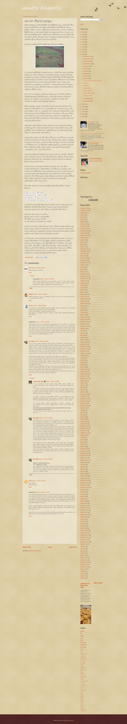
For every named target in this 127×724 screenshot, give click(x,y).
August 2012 (83, 516)
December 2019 (84, 319)
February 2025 (84, 224)
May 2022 (83, 269)
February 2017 (84, 394)
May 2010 (83, 576)
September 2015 (84, 433)
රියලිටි (82, 697)
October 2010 (83, 564)
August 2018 (83, 355)
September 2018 (84, 353)
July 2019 (82, 330)
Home (50, 547)
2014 (83, 106)
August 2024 (83, 237)
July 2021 (82, 285)
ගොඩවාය (82, 660)
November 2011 (84, 537)
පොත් (81, 688)
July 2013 (82, 492)
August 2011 (83, 544)
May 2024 (83, 244)
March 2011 (83, 555)
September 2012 (84, 514)
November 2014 (84, 455)
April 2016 (86, 76)
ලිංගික (82, 699)
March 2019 (83, 339)
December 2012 (84, 507)
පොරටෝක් (83, 690)
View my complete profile (95, 161)
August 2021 (83, 283)
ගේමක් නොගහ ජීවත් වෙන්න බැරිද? (85, 585)
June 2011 (83, 548)
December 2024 (84, 228)
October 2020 (83, 301)
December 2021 (84, 276)
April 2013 (83, 498)
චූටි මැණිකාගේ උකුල (93, 122)
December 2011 (84, 535)
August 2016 (87, 66)
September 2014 (84, 460)
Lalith (30, 480)
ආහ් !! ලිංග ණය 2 (87, 95)
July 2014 (82, 464)
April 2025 (83, 219)
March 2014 (83, 473)
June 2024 (83, 242)
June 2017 (83, 385)
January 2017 (83, 396)
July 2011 (82, 546)
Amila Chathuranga (38, 381)
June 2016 (86, 71)
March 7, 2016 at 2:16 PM (41, 341)
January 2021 (83, 296)
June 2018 (83, 360)
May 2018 (83, 362)
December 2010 (84, 562)
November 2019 (84, 321)
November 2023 (84, 249)
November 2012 (84, 510)
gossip (82, 635)
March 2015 (83, 446)
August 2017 (83, 380)
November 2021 (84, 278)
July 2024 (82, 240)
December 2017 (84, 374)
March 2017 (83, 392)
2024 (83, 34)
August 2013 (83, 489)
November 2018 (84, 349)
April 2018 (83, 364)
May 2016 (86, 73)
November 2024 (84, 230)
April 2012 (83, 526)
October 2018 (83, 351)
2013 (83, 109)
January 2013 (83, 505)
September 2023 (84, 251)
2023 (83, 37)
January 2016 (87, 101)
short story (83, 642)
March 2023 (83, 255)
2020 (83, 44)
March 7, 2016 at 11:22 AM (42, 322)
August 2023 (83, 253)
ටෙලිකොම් (83, 667)
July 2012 (82, 519)
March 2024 (83, 246)
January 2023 (83, 260)
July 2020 (82, 308)
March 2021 (83, 292)
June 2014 (83, 467)
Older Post (73, 547)
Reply (30, 272)
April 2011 (83, 553)
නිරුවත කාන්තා (87, 88)
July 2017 (82, 383)
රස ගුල (82, 694)
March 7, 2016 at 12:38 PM (47, 279)
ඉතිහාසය (82, 649)
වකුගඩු (82, 701)
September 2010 (84, 566)
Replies (32, 276)
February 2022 (84, 274)
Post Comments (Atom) (35, 550)
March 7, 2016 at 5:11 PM (38, 480)
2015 (83, 104)
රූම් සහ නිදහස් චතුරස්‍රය (89, 93)
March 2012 (83, 528)
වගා (81, 703)
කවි (81, 651)
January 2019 (83, 344)
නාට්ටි (82, 678)
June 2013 (83, 494)
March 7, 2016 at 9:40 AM (39, 305)
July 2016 (86, 68)
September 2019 (84, 326)
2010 (83, 116)
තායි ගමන (83, 669)
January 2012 (83, 532)
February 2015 (84, 448)
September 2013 (84, 487)
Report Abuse (98, 583)
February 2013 (84, 503)
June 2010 (83, 573)
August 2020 (83, 305)
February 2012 (84, 530)
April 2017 (83, 389)
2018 (83, 49)
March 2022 (83, 271)
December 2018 (84, 346)
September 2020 (84, 303)
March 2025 (83, 221)
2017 (83, 51)
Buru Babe (31, 341)
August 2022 (83, 265)
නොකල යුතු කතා (87, 90)
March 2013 (83, 501)
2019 (83, 47)
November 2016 (88, 59)
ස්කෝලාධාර (83, 710)
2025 (83, 32)
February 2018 (84, 369)
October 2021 (83, 280)
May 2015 (83, 442)
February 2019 (84, 342)
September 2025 (84, 210)
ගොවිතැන (83, 663)
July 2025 (82, 215)
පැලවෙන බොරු (84, 681)
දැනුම (81, 672)
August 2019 (83, 328)
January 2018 (83, 371)
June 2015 (83, 439)
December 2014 (84, 453)
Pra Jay (31, 305)
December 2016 (88, 56)
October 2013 (83, 485)
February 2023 (84, 258)
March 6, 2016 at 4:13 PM (38, 268)
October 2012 (83, 512)
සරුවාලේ (82, 708)
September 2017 (84, 378)
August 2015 (83, 435)
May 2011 (83, 551)
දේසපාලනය (83, 676)
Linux (81, 638)
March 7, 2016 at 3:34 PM (45, 418)
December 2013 (84, 480)
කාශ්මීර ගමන (83, 653)
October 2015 (83, 430)
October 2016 (87, 61)
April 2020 (83, 312)
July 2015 (82, 437)
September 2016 (88, 63)
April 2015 (83, 444)
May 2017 (83, 387)
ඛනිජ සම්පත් (83, 658)
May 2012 (83, 523)
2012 (83, 111)
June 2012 (83, 521)
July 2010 (82, 571)
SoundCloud (83, 644)
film (81, 633)
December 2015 (84, 426)
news (81, 640)
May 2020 (83, 310)
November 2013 (84, 482)
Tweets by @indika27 (85, 172)
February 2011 (84, 557)
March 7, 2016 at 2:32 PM (52, 381)
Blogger (71, 720)
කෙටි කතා (83, 656)
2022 (83, 39)
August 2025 (83, 212)
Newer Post (27, 547)
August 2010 (83, 569)
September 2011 (84, 541)
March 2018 (83, 367)
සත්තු (81, 706)
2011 (83, 114)
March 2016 (87, 78)
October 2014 (83, 458)
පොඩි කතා (83, 685)
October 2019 (83, 324)
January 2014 (83, 478)
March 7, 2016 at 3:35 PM (45, 459)
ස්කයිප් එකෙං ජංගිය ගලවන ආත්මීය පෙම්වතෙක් (92, 133)
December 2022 (84, 262)
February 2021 (84, 294)
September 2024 (84, 235)
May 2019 (83, 335)
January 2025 (83, 226)
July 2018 (82, 358)
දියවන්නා (82, 674)
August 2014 (83, 462)
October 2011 (83, 539)
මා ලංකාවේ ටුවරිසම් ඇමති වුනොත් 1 (92, 80)
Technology (83, 647)
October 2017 (83, 376)
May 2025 (83, 217)
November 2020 (84, 299)
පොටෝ (82, 683)
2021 (83, 42)
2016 (83, 54)
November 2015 (84, 428)
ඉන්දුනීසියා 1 (86, 85)
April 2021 (83, 289)
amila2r (82, 631)
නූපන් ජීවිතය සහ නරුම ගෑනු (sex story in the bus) (95, 143)
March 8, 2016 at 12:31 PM (43, 492)
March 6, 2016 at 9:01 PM (40, 294)
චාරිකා (82, 665)
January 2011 (83, 560)
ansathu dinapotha (42, 8)
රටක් (81, 692)
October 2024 (83, 233)
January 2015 (83, 451)
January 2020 (83, 317)
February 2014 (84, 476)
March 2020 (83, 314)
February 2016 (87, 98)
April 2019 (83, 337)
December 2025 (84, 208)
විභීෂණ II (31, 294)
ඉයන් (30, 268)
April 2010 (83, 578)
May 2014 (83, 469)
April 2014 (83, 471)
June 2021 (83, 287)
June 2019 (83, 333)
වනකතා (85, 83)
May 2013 (83, 496)
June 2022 (83, 267)
